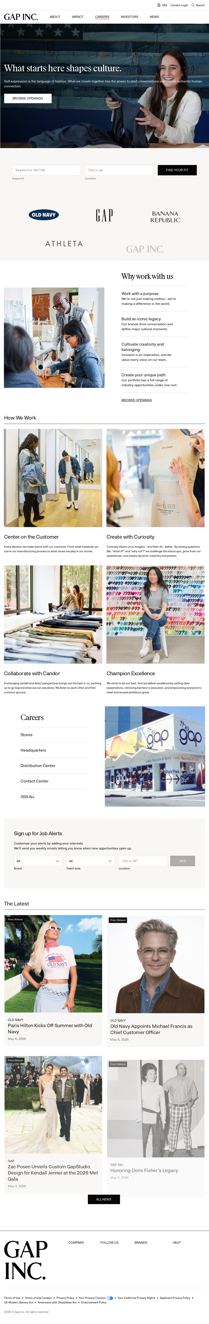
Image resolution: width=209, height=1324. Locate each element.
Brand (18, 868)
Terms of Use (12, 1297)
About (55, 17)
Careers (102, 17)
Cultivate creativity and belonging (151, 352)
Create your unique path (151, 380)
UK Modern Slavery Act (18, 1302)
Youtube (106, 1266)
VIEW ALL (27, 796)
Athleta (140, 1266)
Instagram (108, 1258)
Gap (11, 1172)
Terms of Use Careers (38, 1297)
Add (182, 861)
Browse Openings (28, 98)
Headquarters (32, 750)
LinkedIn (106, 1273)
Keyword (18, 179)
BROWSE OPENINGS (137, 400)
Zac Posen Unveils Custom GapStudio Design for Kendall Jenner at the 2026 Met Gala (53, 1184)
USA (162, 5)
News (154, 17)
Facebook (107, 1242)
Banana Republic (147, 1258)
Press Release (15, 921)
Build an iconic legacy (151, 324)
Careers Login (179, 5)
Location (90, 179)
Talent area (73, 868)
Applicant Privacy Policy (175, 1297)
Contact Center (34, 781)
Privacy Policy (65, 1297)
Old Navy (15, 1022)
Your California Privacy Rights (136, 1297)
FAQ (176, 1242)
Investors (129, 17)
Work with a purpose (151, 298)
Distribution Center (37, 765)
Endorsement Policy (93, 1302)
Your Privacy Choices (92, 1297)
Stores (26, 734)
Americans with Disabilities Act (57, 1302)
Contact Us (181, 1258)
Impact (78, 17)
